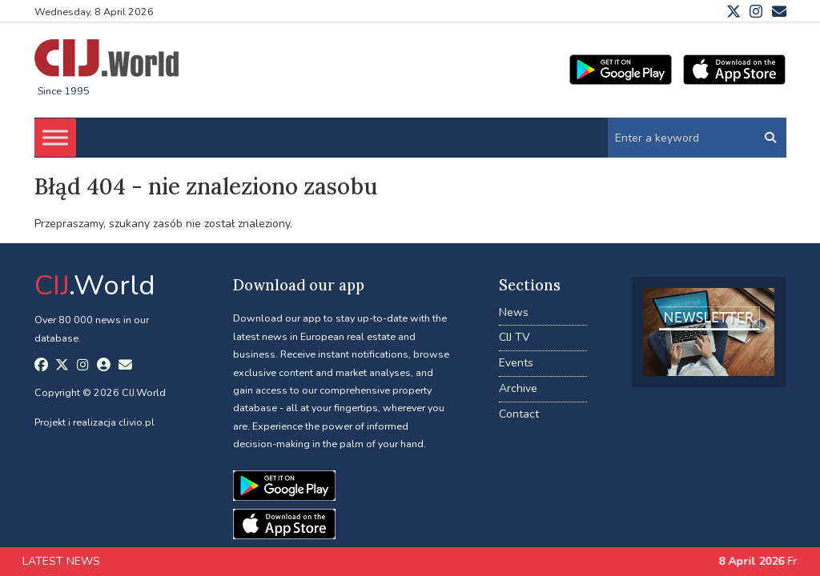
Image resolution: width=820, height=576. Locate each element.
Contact (519, 414)
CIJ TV (514, 337)
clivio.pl (137, 422)
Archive (518, 388)
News (514, 312)
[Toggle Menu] (55, 137)
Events (516, 362)
